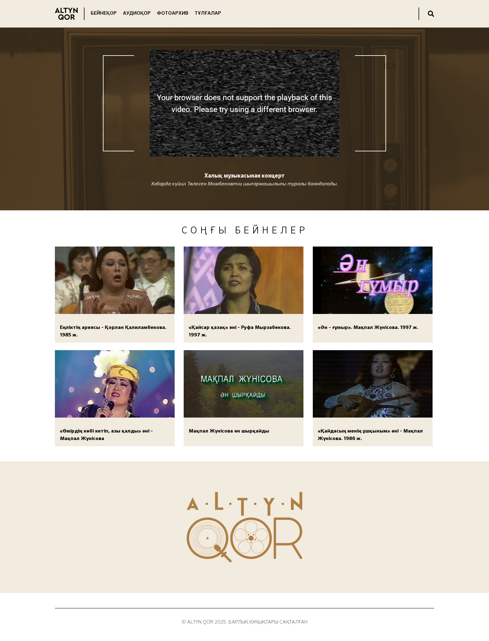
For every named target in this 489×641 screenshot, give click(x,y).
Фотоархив (172, 13)
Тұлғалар (208, 13)
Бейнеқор (104, 13)
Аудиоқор (137, 13)
